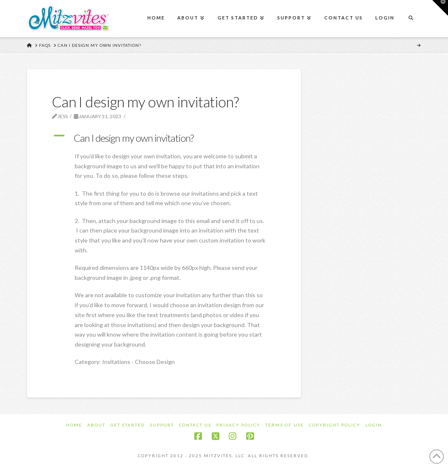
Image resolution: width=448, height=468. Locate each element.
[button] (164, 138)
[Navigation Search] (410, 18)
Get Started (127, 424)
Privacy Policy (238, 424)
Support (162, 424)
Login (373, 424)
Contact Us (195, 424)
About (96, 424)
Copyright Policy (334, 424)
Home (74, 424)
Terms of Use (284, 424)
